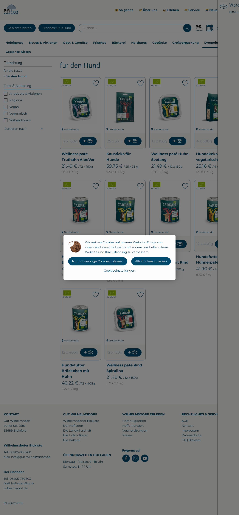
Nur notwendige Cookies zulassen (97, 261)
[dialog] (119, 257)
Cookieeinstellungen (119, 270)
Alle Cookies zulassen (151, 261)
